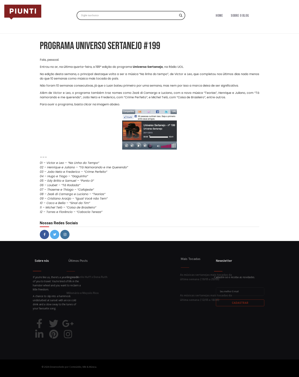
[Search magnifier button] (180, 15)
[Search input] (129, 15)
